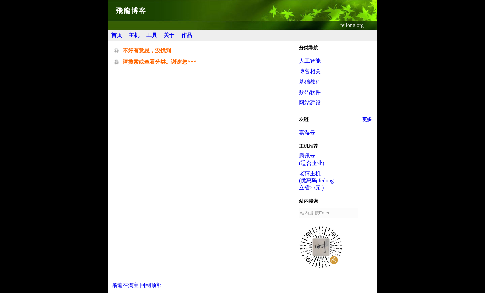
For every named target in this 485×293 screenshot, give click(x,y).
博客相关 (310, 71)
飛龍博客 (131, 10)
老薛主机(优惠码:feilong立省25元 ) (316, 181)
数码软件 (310, 92)
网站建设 (310, 103)
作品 (186, 35)
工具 (151, 35)
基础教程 (310, 82)
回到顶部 (151, 285)
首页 (116, 35)
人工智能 (310, 61)
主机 (134, 35)
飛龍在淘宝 (125, 285)
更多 (367, 119)
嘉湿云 (307, 133)
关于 (169, 35)
